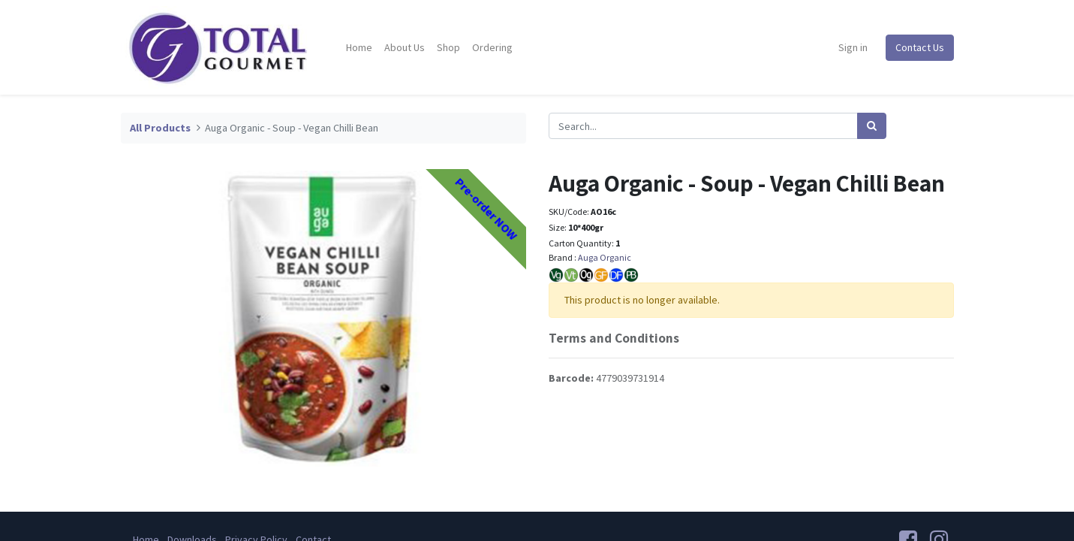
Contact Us (919, 47)
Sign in (853, 47)
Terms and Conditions (614, 337)
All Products (160, 127)
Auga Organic (604, 257)
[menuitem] (359, 48)
